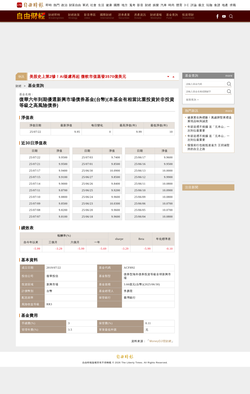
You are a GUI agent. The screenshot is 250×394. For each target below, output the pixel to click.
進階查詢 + (192, 99)
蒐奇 (132, 5)
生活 (101, 5)
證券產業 (124, 16)
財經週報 (156, 16)
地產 (225, 5)
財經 (148, 5)
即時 (49, 5)
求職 (233, 5)
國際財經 (107, 16)
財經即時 (56, 16)
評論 (194, 5)
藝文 (201, 5)
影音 (140, 5)
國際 (117, 5)
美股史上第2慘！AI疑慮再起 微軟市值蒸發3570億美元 (78, 76)
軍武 (85, 5)
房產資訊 (140, 16)
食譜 (217, 5)
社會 (93, 5)
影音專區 (90, 16)
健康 (109, 5)
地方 (125, 5)
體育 (179, 5)
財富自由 (75, 5)
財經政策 (74, 16)
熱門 (56, 5)
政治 (64, 5)
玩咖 (209, 5)
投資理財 (188, 16)
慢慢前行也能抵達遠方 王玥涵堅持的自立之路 (209, 147)
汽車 (164, 5)
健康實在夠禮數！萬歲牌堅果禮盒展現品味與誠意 (210, 119)
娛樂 (156, 5)
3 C (186, 5)
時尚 (171, 5)
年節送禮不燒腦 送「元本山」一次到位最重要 (209, 128)
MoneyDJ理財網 (160, 341)
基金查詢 (172, 16)
